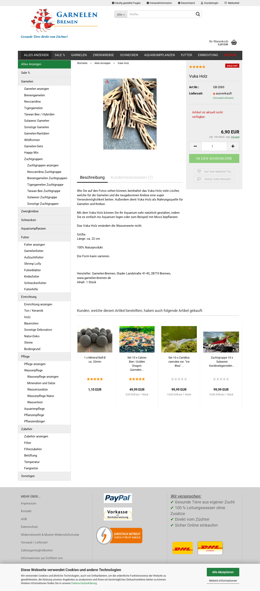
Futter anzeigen (34, 244)
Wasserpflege (33, 370)
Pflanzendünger (34, 421)
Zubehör (26, 429)
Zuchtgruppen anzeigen (42, 165)
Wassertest (35, 402)
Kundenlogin (209, 3)
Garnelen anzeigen (36, 89)
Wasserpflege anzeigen (42, 376)
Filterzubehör (33, 449)
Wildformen (32, 140)
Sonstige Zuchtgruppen (42, 204)
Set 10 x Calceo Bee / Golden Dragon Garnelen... (136, 363)
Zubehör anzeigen (36, 436)
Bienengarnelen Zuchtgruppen (47, 178)
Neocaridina (32, 101)
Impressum (28, 503)
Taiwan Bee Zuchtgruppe (43, 191)
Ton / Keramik (33, 310)
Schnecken (129, 55)
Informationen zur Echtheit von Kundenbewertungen (42, 561)
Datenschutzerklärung (84, 583)
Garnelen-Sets (33, 146)
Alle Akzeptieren (223, 572)
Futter (186, 55)
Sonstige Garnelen (36, 127)
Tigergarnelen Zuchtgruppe (45, 185)
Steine (28, 342)
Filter (27, 443)
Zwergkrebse (103, 55)
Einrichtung (208, 55)
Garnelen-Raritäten (36, 133)
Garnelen (79, 55)
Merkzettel (231, 3)
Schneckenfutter (35, 283)
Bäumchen (31, 323)
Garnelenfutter (33, 251)
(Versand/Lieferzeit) (223, 98)
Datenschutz (29, 527)
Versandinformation (159, 3)
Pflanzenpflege (34, 415)
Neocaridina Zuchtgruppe (44, 172)
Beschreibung (92, 177)
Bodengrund (32, 349)
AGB (24, 519)
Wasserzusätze (37, 389)
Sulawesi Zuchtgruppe (42, 197)
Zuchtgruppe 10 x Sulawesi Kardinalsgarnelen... (222, 361)
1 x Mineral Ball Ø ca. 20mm (95, 359)
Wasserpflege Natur (40, 396)
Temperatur (32, 462)
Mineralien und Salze (41, 383)
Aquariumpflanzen (159, 55)
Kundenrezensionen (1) (132, 177)
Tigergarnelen (33, 108)
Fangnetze (31, 468)
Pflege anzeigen (35, 364)
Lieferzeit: (196, 93)
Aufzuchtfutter (33, 257)
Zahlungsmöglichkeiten (37, 550)
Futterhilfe (31, 289)
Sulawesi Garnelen (36, 121)
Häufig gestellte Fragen (126, 3)
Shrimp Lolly (32, 264)
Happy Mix (31, 152)
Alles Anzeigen (36, 55)
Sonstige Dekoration (38, 330)
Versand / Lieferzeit (34, 542)
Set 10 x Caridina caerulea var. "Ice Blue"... (179, 361)
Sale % (60, 55)
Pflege (25, 356)
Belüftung (30, 455)
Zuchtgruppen (33, 159)
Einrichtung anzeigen (38, 304)
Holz (27, 317)
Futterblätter (32, 270)
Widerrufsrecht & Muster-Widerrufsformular (50, 535)
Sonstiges (28, 476)
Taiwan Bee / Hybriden (39, 114)
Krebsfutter (31, 276)
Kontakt (26, 511)
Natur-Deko (32, 336)
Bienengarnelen (34, 95)
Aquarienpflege (34, 409)
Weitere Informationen (223, 580)
